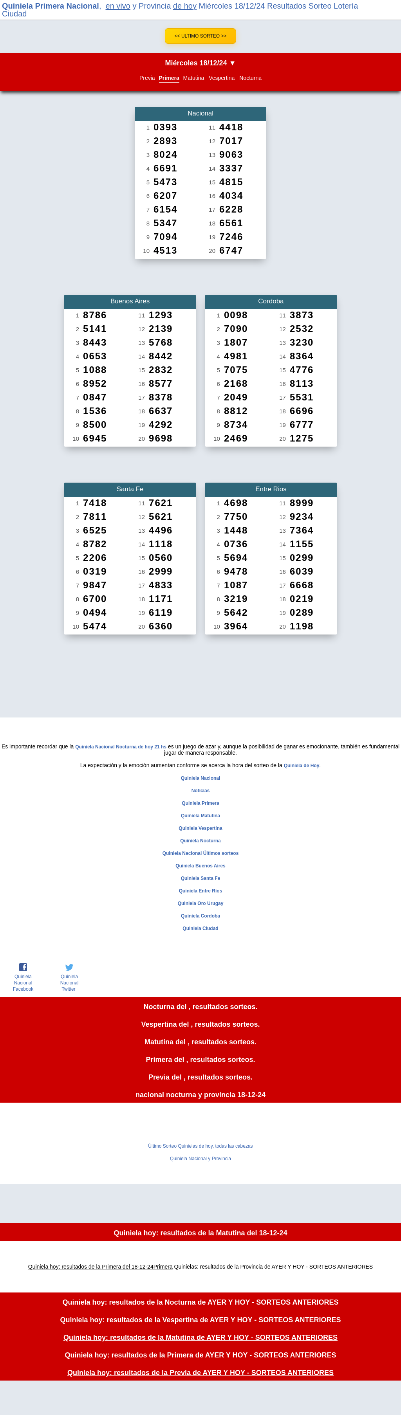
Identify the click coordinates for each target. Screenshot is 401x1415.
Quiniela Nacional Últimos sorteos (201, 853)
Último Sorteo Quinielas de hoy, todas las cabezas (200, 1146)
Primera (169, 78)
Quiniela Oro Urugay (201, 903)
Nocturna (250, 78)
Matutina (193, 78)
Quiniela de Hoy (302, 765)
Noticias (200, 790)
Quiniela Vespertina (200, 828)
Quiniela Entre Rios (200, 891)
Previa (147, 78)
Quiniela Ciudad (200, 928)
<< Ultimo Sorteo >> (201, 36)
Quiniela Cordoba (200, 916)
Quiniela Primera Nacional (50, 6)
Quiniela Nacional (200, 778)
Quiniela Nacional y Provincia (200, 1158)
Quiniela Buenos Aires (200, 866)
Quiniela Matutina (200, 815)
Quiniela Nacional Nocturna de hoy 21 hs (120, 747)
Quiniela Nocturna (200, 841)
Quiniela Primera (200, 803)
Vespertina (222, 78)
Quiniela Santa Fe (200, 878)
